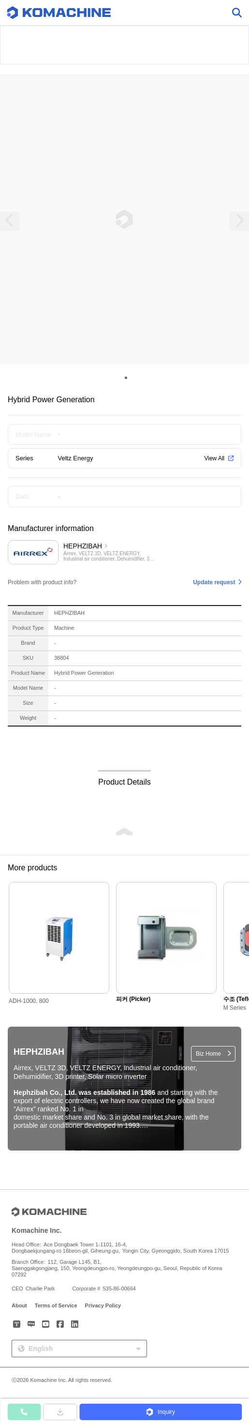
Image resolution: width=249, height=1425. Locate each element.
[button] (160, 1412)
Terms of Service (56, 1305)
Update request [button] (214, 582)
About (19, 1305)
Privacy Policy (103, 1305)
